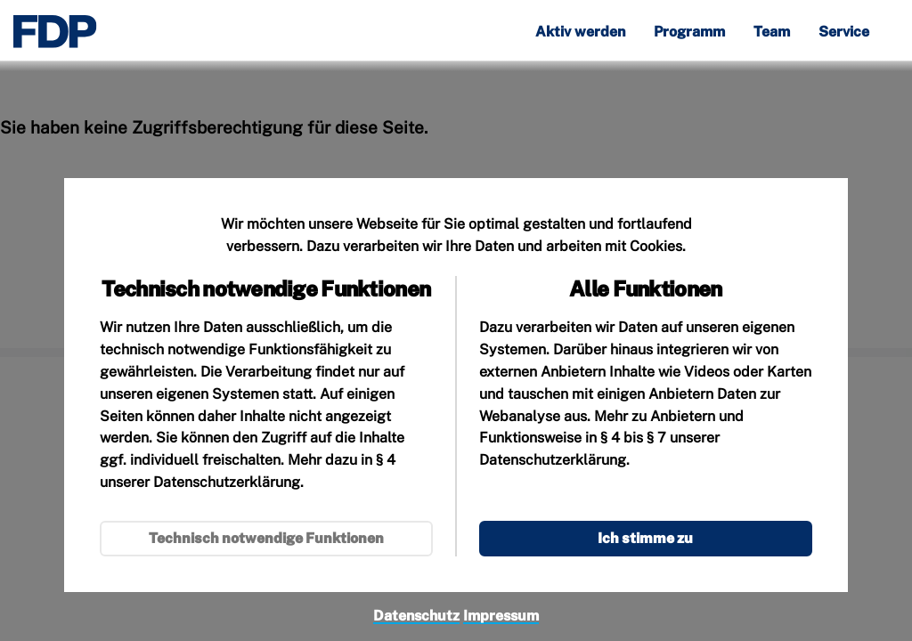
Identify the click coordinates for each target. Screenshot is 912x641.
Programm (689, 32)
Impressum (501, 615)
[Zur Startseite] (55, 31)
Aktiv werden (580, 32)
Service (843, 32)
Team (771, 32)
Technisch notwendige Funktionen (266, 538)
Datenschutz (416, 615)
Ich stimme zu (645, 538)
